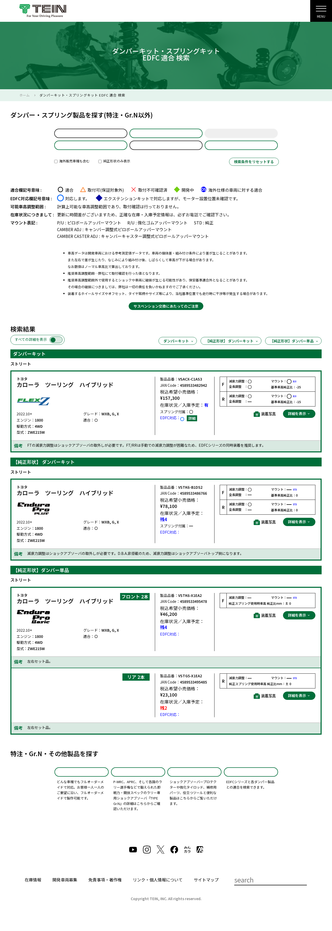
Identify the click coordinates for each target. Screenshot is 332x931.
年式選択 (241, 135)
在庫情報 (33, 894)
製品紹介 (174, 13)
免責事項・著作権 (105, 894)
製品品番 (241, 152)
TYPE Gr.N (138, 783)
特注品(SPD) (82, 783)
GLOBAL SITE (251, 13)
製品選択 (91, 152)
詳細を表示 (299, 422)
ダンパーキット (178, 350)
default (91, 135)
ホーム (24, 95)
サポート (223, 13)
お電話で (194, 224)
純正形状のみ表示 (114, 170)
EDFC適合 (251, 783)
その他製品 (194, 783)
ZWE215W (166, 152)
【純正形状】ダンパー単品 (294, 350)
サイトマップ (206, 894)
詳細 (192, 427)
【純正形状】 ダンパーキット (232, 350)
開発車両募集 (64, 894)
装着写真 (265, 423)
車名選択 (166, 135)
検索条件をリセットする (254, 171)
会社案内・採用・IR (141, 13)
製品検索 (198, 13)
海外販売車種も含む (71, 170)
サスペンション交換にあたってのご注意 (166, 315)
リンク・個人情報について (158, 894)
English (279, 13)
